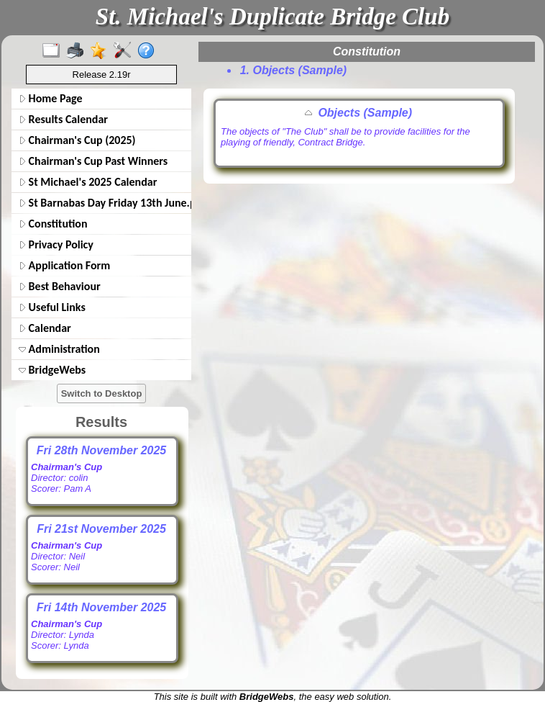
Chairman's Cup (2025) (77, 140)
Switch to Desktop (101, 393)
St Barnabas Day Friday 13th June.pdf (103, 203)
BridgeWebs (52, 370)
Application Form (64, 265)
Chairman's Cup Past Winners (93, 161)
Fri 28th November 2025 (102, 450)
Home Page (51, 98)
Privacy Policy (56, 244)
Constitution (53, 223)
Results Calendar (63, 119)
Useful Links (52, 307)
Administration (59, 349)
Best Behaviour (60, 286)
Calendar (45, 328)
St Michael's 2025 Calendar (88, 182)
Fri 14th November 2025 (102, 607)
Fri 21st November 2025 (101, 529)
